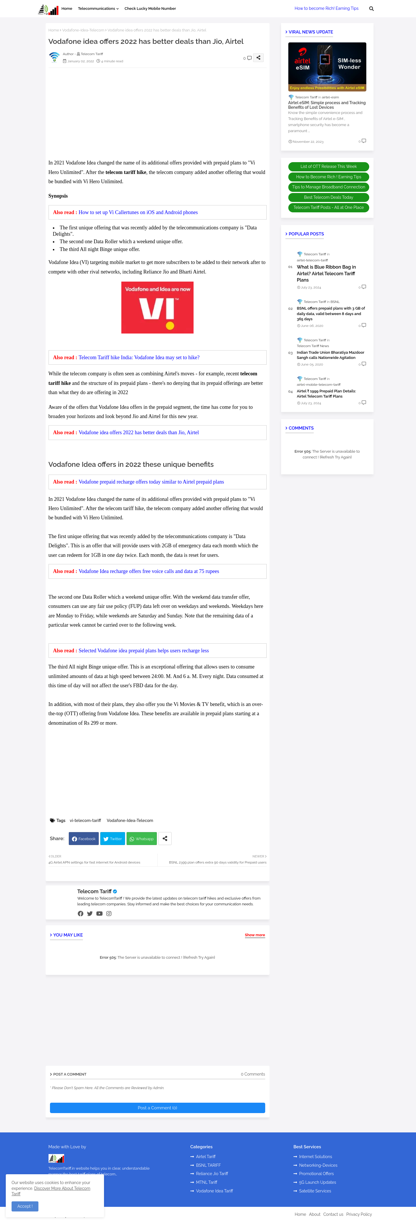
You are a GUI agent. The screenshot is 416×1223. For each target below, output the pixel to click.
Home (67, 8)
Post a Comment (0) (157, 1107)
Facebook (87, 839)
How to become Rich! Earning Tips (327, 8)
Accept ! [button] (25, 1206)
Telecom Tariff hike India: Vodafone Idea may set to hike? (139, 357)
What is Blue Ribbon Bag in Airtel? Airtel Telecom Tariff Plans (326, 273)
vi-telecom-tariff (85, 820)
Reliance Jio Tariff (212, 1173)
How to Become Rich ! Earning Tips (328, 177)
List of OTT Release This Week (328, 166)
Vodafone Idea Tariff (214, 1191)
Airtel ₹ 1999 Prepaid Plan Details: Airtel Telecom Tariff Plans (326, 393)
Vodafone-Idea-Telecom (83, 30)
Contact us (333, 1214)
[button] (371, 8)
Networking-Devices (318, 1165)
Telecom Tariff (94, 891)
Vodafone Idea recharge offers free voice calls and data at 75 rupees (149, 571)
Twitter (116, 839)
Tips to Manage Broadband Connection (328, 187)
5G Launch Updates (317, 1182)
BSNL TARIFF (208, 1165)
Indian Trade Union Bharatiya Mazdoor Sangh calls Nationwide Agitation (330, 355)
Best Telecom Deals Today (328, 197)
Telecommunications (96, 8)
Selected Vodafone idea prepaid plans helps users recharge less (144, 650)
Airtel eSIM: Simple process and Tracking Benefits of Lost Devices (327, 105)
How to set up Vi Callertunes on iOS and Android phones (138, 212)
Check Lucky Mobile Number (150, 8)
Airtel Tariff (206, 1156)
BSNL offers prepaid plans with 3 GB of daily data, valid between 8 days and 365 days (331, 313)
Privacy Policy (359, 1214)
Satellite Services (315, 1191)
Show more (255, 935)
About (314, 1214)
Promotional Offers (316, 1173)
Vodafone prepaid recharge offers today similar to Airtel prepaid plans (151, 482)
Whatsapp (145, 839)
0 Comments (253, 1074)
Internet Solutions (315, 1156)
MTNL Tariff (206, 1182)
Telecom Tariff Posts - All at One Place (329, 207)
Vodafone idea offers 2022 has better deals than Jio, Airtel (139, 432)
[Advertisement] (163, 112)
